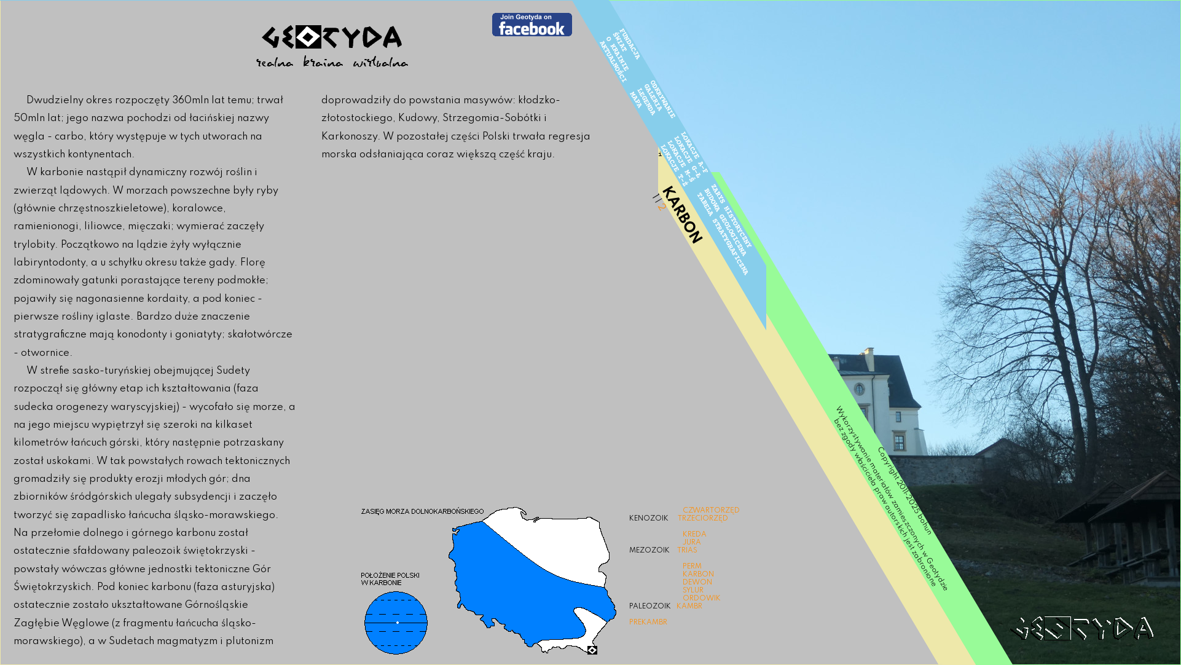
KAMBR (689, 606)
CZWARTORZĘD (711, 510)
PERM (692, 566)
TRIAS (687, 550)
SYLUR (693, 590)
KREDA (695, 534)
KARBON (698, 574)
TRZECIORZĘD (703, 518)
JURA (692, 542)
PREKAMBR (648, 622)
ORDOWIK (702, 598)
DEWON (697, 582)
